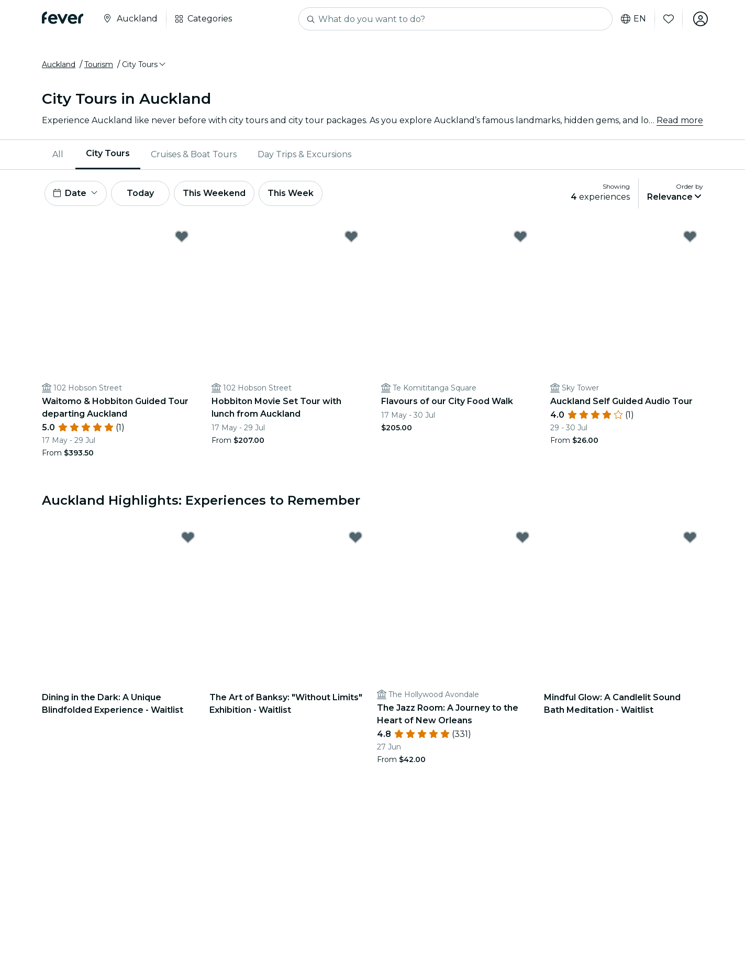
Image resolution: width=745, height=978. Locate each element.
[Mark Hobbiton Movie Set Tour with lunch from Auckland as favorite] (351, 236)
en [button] (633, 19)
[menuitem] (58, 154)
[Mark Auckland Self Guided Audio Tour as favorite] (690, 236)
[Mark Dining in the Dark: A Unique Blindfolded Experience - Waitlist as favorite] (188, 537)
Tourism (98, 64)
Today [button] (140, 193)
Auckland (58, 64)
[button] (144, 64)
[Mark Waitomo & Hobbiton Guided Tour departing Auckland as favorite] (181, 236)
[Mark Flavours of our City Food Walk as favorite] (520, 236)
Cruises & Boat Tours (194, 154)
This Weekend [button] (214, 193)
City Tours (108, 154)
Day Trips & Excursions (304, 154)
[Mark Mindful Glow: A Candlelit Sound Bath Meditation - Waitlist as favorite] (690, 537)
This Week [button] (291, 193)
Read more (680, 120)
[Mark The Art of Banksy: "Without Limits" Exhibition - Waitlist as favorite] (355, 537)
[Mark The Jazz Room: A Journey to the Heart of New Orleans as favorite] (522, 537)
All (57, 154)
